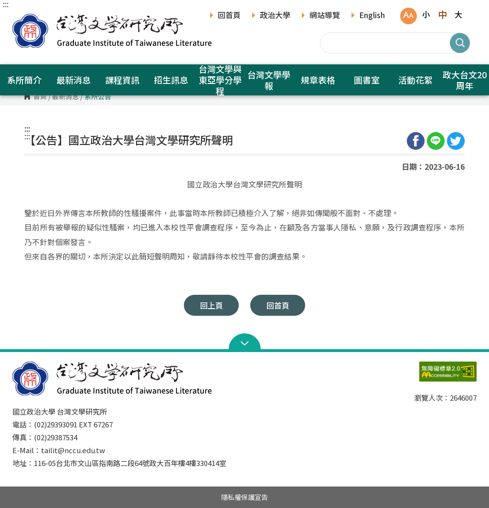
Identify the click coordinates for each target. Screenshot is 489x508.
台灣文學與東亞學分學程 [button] (220, 79)
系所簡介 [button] (24, 79)
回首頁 (229, 16)
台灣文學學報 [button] (268, 80)
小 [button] (426, 14)
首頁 (40, 96)
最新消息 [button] (73, 79)
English (372, 16)
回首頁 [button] (277, 305)
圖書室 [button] (367, 79)
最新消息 (65, 96)
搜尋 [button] (460, 43)
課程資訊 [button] (122, 79)
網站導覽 (324, 16)
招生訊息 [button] (171, 79)
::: (6, 4)
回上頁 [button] (211, 305)
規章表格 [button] (318, 79)
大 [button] (458, 14)
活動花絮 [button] (415, 79)
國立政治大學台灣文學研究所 (22, 19)
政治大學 (275, 16)
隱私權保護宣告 (244, 497)
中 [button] (442, 14)
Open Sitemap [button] (245, 342)
